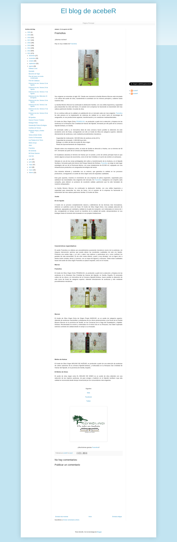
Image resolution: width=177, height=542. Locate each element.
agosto (31, 66)
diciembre (32, 55)
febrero (31, 172)
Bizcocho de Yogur (34, 74)
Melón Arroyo (33, 143)
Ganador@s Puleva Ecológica (38, 125)
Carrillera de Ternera (35, 128)
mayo (31, 164)
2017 (29, 40)
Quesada (31, 71)
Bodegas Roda (33, 123)
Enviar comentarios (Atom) (71, 520)
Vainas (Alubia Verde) (35, 135)
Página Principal (88, 23)
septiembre (32, 63)
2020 (29, 32)
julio (30, 159)
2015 (29, 45)
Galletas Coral (33, 68)
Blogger (99, 532)
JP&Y (30, 145)
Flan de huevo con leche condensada (36, 77)
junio (30, 162)
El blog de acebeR (88, 11)
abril (30, 167)
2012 (29, 53)
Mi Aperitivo (32, 117)
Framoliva (73, 44)
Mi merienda (32, 151)
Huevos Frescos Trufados (36, 120)
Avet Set (31, 156)
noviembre (32, 58)
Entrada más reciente (61, 516)
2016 (29, 43)
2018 (29, 37)
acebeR (135, 90)
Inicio (90, 516)
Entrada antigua (117, 516)
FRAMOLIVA (80, 121)
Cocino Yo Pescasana (35, 137)
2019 (29, 35)
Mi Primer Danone (34, 153)
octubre (31, 61)
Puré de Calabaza (34, 80)
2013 (29, 51)
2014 (29, 48)
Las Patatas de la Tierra (36, 140)
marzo (31, 170)
